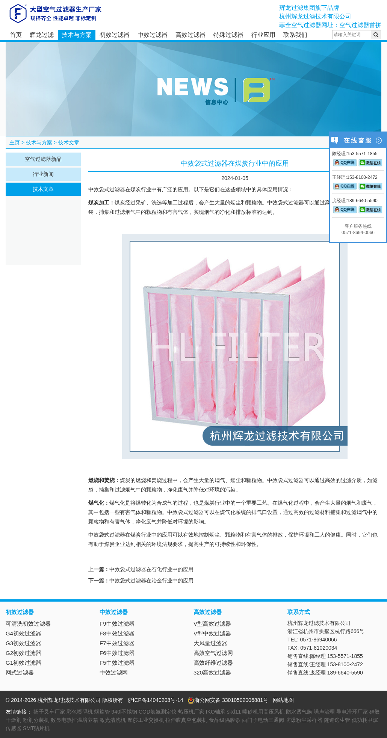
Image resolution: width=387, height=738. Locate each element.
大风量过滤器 (210, 643)
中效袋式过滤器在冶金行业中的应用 (151, 581)
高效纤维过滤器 (213, 662)
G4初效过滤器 (23, 633)
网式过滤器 (20, 672)
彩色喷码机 (80, 712)
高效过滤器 (190, 35)
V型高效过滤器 (212, 623)
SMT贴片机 (36, 728)
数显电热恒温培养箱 (74, 720)
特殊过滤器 (228, 35)
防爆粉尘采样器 (304, 720)
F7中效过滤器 (117, 643)
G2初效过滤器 (23, 653)
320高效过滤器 (212, 672)
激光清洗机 (113, 720)
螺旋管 (102, 712)
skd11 (234, 712)
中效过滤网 (114, 672)
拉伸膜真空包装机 (186, 720)
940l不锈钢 (124, 712)
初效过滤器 (115, 35)
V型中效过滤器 (212, 633)
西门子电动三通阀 (263, 720)
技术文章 (68, 142)
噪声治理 (324, 712)
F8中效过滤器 (117, 633)
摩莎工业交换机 (145, 720)
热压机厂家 (191, 712)
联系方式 (298, 612)
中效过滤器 (153, 35)
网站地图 (283, 700)
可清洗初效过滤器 (28, 623)
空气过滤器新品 (43, 159)
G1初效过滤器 (23, 662)
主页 (14, 142)
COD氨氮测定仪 (158, 712)
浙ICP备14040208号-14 (155, 700)
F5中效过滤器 (117, 662)
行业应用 (263, 35)
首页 (16, 35)
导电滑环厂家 (352, 712)
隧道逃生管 (337, 720)
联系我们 (295, 35)
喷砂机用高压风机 (263, 712)
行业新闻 (43, 174)
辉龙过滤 (42, 35)
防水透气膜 (299, 712)
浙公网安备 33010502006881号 (227, 700)
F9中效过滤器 (117, 623)
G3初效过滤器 (23, 643)
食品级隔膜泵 (224, 720)
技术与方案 (77, 35)
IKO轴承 (215, 712)
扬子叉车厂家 (49, 712)
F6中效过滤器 (117, 653)
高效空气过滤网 (213, 653)
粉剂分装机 (36, 720)
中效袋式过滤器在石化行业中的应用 (151, 569)
